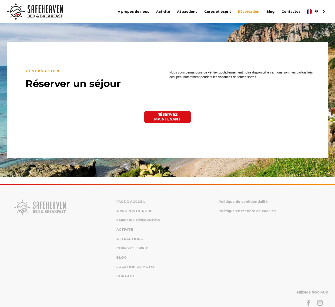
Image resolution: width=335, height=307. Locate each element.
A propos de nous (133, 12)
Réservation (248, 12)
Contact (125, 276)
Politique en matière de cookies (247, 211)
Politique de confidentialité (243, 202)
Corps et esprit (217, 12)
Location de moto (135, 267)
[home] (35, 11)
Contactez (291, 12)
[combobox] (316, 11)
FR (312, 11)
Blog (270, 12)
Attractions (187, 12)
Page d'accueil (130, 202)
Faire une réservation (138, 220)
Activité (163, 12)
